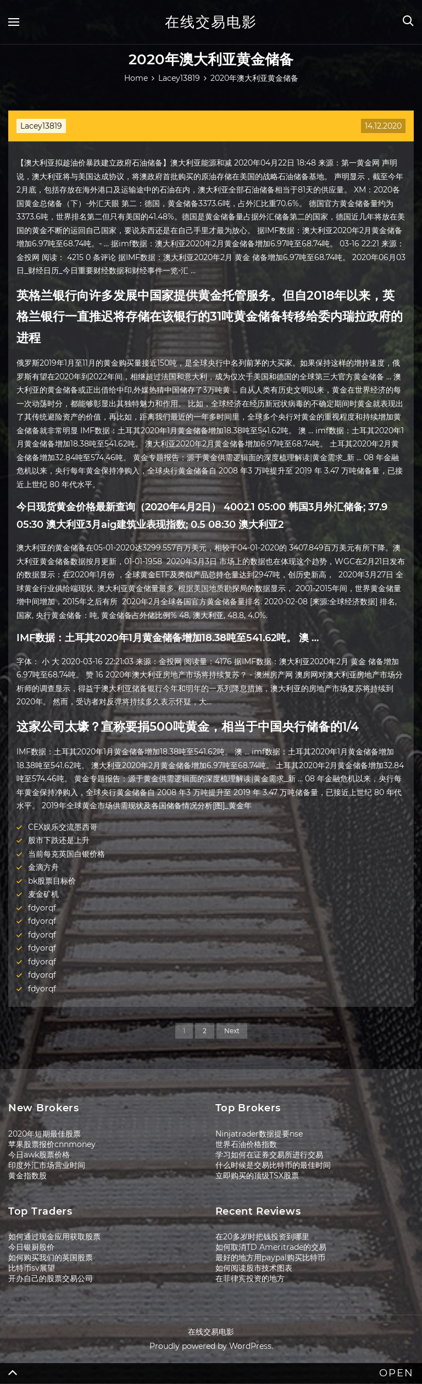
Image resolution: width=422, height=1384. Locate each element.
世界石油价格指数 (246, 1144)
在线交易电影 (211, 22)
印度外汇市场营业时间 (46, 1165)
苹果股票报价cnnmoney (52, 1144)
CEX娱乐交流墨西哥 (62, 827)
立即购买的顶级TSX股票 (257, 1176)
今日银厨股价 (31, 1247)
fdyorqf (42, 908)
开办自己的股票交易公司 (50, 1278)
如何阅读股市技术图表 (253, 1268)
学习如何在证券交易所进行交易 (269, 1155)
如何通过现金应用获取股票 (54, 1237)
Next (232, 1031)
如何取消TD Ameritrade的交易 (270, 1247)
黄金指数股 (27, 1176)
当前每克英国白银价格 (66, 854)
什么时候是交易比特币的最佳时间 (273, 1165)
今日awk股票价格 (39, 1155)
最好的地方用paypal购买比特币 (270, 1257)
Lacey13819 (41, 126)
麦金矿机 (43, 894)
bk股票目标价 (52, 881)
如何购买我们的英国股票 (50, 1257)
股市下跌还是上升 (59, 840)
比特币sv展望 (31, 1268)
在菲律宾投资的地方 (250, 1278)
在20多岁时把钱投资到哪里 (262, 1237)
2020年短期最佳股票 (44, 1134)
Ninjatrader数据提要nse (259, 1134)
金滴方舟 (43, 867)
